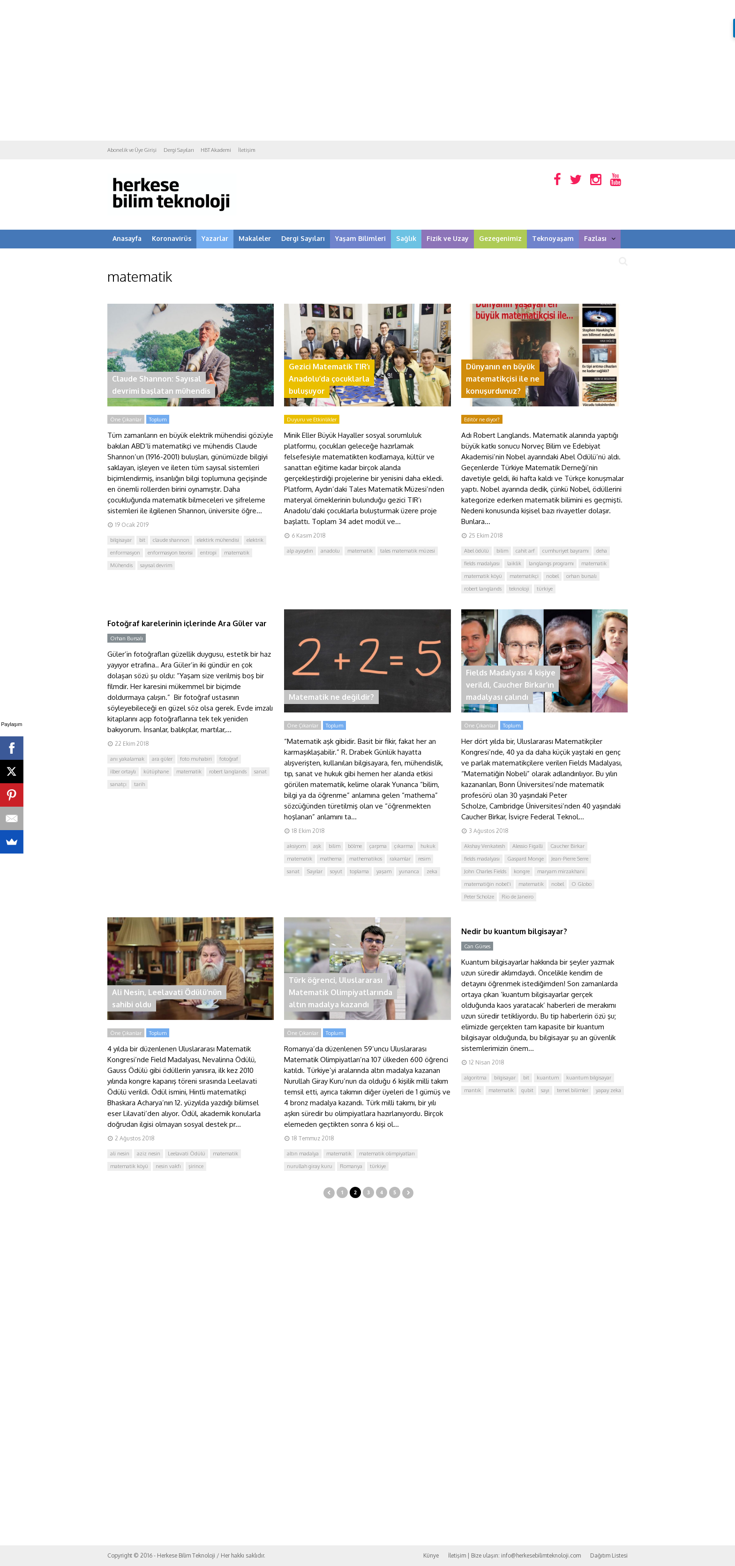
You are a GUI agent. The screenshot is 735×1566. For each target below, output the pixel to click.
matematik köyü (483, 576)
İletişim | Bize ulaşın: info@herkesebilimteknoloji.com (514, 1555)
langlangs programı (551, 563)
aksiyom (296, 846)
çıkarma (403, 846)
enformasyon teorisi (170, 552)
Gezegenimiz (500, 238)
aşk (317, 846)
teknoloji (519, 588)
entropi (208, 552)
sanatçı (118, 784)
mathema (331, 858)
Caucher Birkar (567, 846)
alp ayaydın (300, 550)
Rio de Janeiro (517, 896)
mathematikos (365, 858)
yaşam (383, 871)
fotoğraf (228, 759)
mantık (472, 1090)
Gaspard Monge (525, 858)
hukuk (427, 846)
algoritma (475, 1077)
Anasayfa (127, 238)
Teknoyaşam (553, 238)
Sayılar (314, 871)
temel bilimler (572, 1090)
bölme (355, 846)
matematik (236, 552)
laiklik (514, 563)
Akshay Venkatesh (484, 846)
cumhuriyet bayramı (565, 550)
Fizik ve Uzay (448, 238)
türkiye (545, 588)
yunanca (409, 871)
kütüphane (156, 771)
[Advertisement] (367, 70)
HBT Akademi (216, 150)
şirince (195, 1166)
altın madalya (303, 1153)
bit (142, 540)
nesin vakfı (168, 1166)
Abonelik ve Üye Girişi (132, 150)
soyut (336, 871)
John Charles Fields (485, 871)
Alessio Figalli (527, 846)
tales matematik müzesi (407, 550)
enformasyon (125, 552)
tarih (139, 784)
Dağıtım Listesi (609, 1555)
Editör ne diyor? (482, 419)
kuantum (548, 1077)
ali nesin (119, 1153)
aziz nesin (148, 1153)
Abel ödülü (476, 550)
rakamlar (400, 858)
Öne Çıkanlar (126, 419)
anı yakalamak (127, 759)
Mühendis (121, 565)
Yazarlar (215, 238)
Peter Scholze (479, 896)
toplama (359, 871)
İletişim (246, 150)
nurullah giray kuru (309, 1166)
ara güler (162, 759)
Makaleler (255, 238)
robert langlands (483, 588)
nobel (552, 576)
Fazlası (599, 238)
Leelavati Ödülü (186, 1153)
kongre (522, 871)
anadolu (330, 550)
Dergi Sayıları (179, 150)
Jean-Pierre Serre (569, 858)
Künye (431, 1555)
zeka (432, 871)
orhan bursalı (581, 576)
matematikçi (524, 576)
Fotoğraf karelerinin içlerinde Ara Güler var (187, 623)
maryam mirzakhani (561, 871)
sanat (260, 771)
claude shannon (171, 540)
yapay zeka (608, 1090)
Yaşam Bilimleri (360, 238)
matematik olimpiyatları (387, 1153)
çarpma (378, 846)
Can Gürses (477, 946)
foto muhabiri (196, 759)
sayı (545, 1090)
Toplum (157, 419)
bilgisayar (121, 540)
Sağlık (406, 238)
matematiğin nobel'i (487, 884)
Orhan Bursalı (126, 638)
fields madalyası (482, 563)
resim (424, 858)
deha (601, 550)
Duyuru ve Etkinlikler (312, 419)
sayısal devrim (156, 565)
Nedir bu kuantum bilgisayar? (514, 931)
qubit (527, 1090)
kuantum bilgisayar (588, 1077)
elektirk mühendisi (218, 540)
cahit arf (525, 550)
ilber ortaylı (123, 771)
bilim (502, 550)
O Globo (581, 884)
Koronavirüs (171, 238)
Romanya (351, 1166)
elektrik (255, 540)
